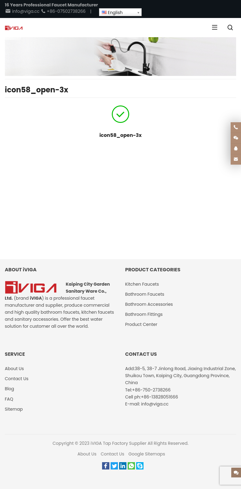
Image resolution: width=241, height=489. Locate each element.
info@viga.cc (22, 11)
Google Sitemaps (147, 454)
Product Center (141, 324)
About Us (86, 454)
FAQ (9, 399)
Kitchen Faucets (142, 284)
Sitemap (14, 409)
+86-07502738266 (63, 11)
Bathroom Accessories (149, 304)
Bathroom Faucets (144, 294)
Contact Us (112, 454)
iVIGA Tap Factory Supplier (118, 443)
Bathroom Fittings (144, 314)
